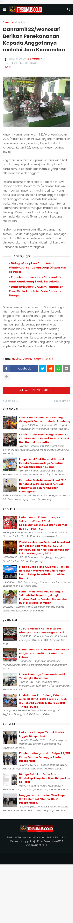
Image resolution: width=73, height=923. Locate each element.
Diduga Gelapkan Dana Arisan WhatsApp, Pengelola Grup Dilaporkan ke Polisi (37, 267)
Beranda (8, 22)
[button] (4, 9)
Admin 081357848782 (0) (36, 390)
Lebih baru (11, 401)
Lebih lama (61, 401)
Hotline (20, 22)
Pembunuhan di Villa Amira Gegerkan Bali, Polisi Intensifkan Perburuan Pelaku (44, 653)
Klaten (38, 358)
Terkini (48, 358)
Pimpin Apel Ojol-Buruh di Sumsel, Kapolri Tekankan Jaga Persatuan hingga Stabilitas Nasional (41, 463)
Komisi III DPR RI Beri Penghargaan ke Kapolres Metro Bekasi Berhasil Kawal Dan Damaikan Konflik (44, 438)
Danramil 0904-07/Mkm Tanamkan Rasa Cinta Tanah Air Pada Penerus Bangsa (36, 291)
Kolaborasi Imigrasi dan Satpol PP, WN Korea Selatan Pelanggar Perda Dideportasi (44, 757)
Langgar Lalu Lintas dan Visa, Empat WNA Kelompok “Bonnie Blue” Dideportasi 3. (43, 798)
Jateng (28, 358)
